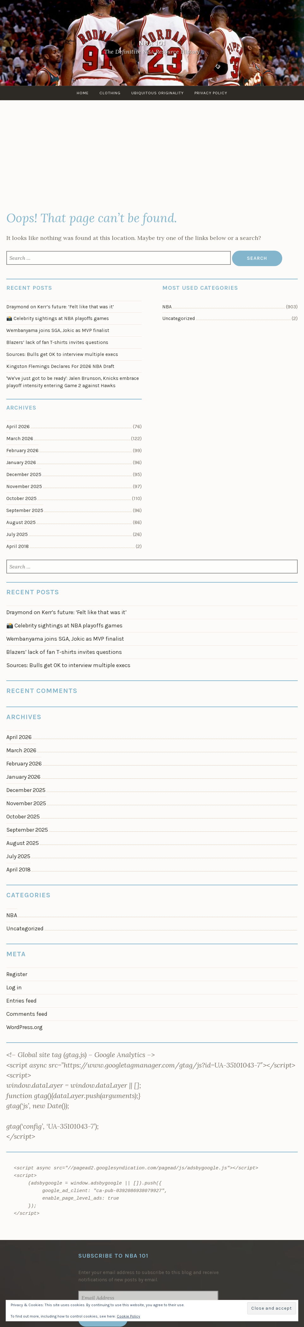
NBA (167, 307)
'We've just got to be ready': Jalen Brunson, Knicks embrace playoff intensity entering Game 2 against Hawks (72, 381)
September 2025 (24, 510)
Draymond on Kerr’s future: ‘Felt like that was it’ (60, 307)
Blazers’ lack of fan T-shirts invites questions (57, 342)
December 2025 (23, 474)
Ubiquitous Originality (157, 92)
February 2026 (22, 450)
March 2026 (19, 438)
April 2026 (18, 426)
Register (16, 974)
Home (83, 92)
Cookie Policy (128, 1316)
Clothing (110, 92)
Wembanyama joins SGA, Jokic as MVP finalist (57, 330)
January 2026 (21, 462)
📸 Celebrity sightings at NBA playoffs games (57, 318)
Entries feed (21, 1000)
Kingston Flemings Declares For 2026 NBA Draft (60, 366)
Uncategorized (178, 318)
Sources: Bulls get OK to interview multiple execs (62, 354)
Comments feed (26, 1013)
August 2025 (21, 522)
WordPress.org (24, 1027)
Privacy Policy (210, 92)
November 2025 (24, 486)
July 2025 (17, 534)
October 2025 (21, 498)
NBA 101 (152, 43)
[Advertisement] (152, 157)
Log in (14, 987)
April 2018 (17, 546)
